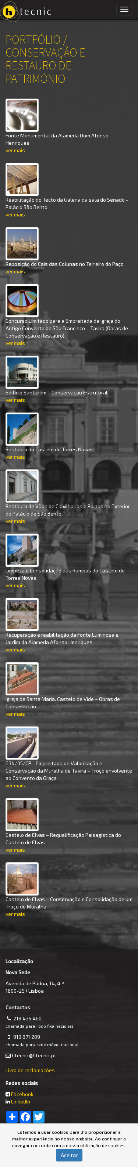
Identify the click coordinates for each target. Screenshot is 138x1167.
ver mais (15, 150)
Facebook (22, 1094)
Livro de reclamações (30, 1070)
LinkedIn (20, 1101)
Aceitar (69, 1155)
